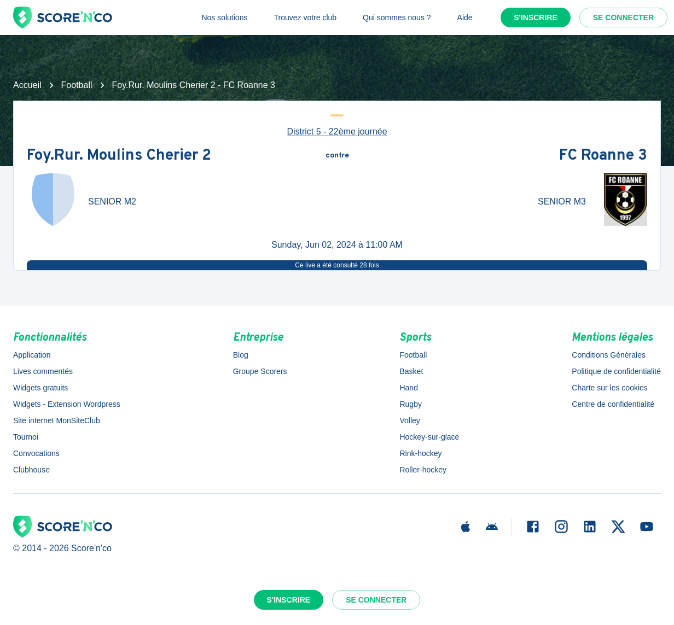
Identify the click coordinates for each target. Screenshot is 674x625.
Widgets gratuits (40, 387)
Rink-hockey (420, 453)
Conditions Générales (609, 355)
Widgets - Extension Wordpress (66, 404)
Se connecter (623, 17)
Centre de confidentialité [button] (613, 404)
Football (76, 85)
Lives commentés (43, 371)
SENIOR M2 (112, 201)
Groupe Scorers (260, 371)
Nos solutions (224, 17)
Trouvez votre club (305, 17)
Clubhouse (31, 469)
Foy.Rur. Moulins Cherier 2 (119, 156)
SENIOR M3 (562, 201)
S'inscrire (535, 17)
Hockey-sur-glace (429, 437)
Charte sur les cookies (610, 387)
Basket (411, 371)
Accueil (27, 85)
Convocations (36, 453)
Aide (465, 17)
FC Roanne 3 (603, 156)
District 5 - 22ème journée (337, 131)
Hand (408, 387)
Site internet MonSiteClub (56, 420)
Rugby (410, 404)
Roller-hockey (422, 469)
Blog (240, 355)
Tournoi (25, 437)
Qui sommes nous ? (397, 17)
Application (32, 355)
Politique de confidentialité (616, 371)
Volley (409, 420)
